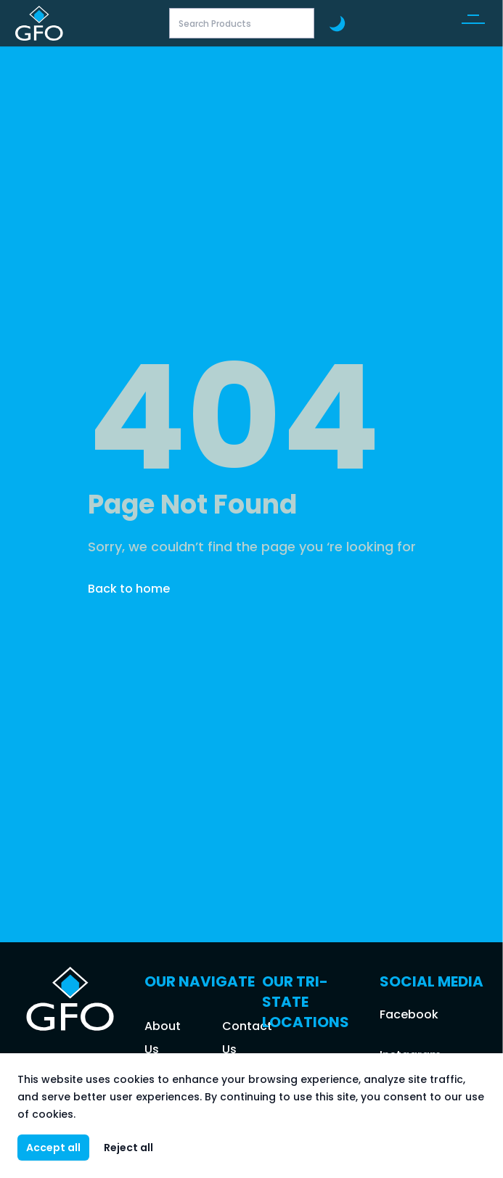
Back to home (129, 588)
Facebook (409, 1014)
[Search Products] (241, 23)
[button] (473, 23)
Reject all (128, 1147)
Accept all (53, 1147)
